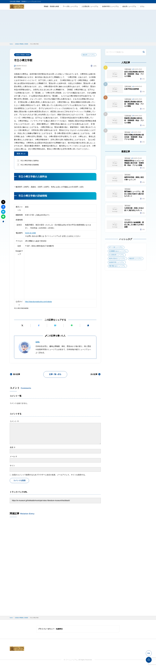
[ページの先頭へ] (149, 660)
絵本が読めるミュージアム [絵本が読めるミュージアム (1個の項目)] (117, 260)
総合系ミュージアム (129, 6)
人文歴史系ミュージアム (90, 6)
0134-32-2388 (30, 233)
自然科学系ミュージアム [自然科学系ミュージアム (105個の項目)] (117, 264)
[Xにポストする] (22, 325)
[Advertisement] (78, 26)
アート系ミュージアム (70, 6)
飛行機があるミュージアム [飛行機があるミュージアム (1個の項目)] (117, 267)
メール (13, 456)
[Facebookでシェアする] (39, 325)
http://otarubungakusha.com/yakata (38, 302)
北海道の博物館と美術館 (22, 55)
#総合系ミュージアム (88, 55)
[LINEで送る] (72, 325)
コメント (14, 421)
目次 (21, 153)
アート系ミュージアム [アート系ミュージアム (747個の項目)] (116, 249)
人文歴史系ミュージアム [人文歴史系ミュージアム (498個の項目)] (117, 256)
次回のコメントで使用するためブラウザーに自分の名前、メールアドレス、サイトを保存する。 (49, 475)
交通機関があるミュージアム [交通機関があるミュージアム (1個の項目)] (118, 252)
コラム (142, 6)
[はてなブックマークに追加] (55, 325)
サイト (12, 466)
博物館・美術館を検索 (51, 6)
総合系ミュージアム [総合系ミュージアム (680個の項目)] (136, 260)
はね (37, 342)
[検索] (143, 52)
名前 (12, 447)
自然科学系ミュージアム (110, 6)
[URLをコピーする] (88, 325)
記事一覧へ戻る (55, 374)
